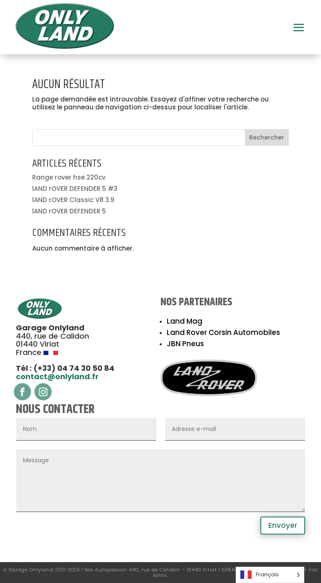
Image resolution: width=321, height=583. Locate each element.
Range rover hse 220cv (69, 177)
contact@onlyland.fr (57, 376)
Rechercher (266, 137)
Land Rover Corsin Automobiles (223, 332)
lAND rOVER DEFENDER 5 (69, 211)
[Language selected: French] (270, 575)
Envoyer (282, 525)
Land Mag (184, 321)
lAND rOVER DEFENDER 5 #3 (74, 188)
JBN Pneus (185, 344)
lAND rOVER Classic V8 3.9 (73, 199)
